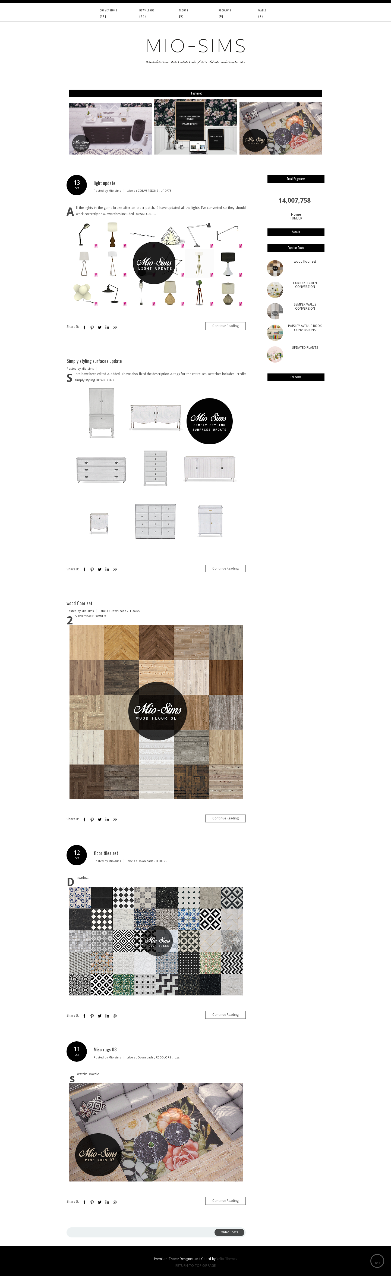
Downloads (146, 10)
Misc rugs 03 (105, 1049)
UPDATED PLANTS (305, 348)
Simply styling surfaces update (94, 360)
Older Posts (229, 1232)
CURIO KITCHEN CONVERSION (305, 285)
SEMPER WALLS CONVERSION (305, 306)
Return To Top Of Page (195, 1266)
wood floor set (79, 603)
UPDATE (165, 191)
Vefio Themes (226, 1259)
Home (296, 214)
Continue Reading (225, 326)
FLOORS (183, 10)
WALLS (262, 10)
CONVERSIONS (108, 10)
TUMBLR (296, 218)
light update (104, 183)
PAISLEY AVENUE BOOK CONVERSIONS (305, 328)
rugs (177, 1057)
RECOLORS (225, 10)
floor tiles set (106, 853)
